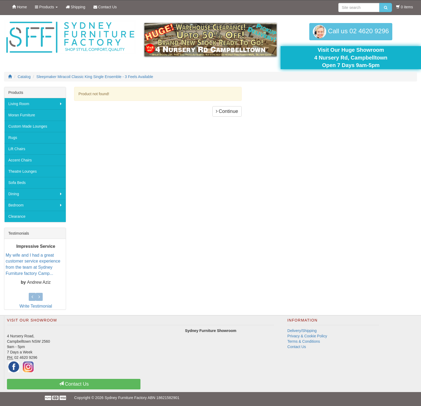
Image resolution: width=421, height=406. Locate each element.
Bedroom (16, 205)
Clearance (17, 216)
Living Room (18, 104)
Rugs (12, 137)
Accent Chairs (20, 160)
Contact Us (296, 347)
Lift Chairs (16, 149)
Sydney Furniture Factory (125, 398)
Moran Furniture (21, 115)
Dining (13, 194)
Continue (227, 111)
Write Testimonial (36, 306)
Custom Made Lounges (27, 126)
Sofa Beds (17, 182)
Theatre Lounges (22, 171)
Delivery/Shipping (302, 331)
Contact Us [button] (74, 384)
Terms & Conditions (303, 341)
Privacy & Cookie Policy (307, 336)
